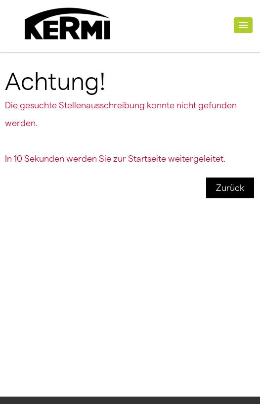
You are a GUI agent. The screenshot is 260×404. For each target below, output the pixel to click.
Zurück (230, 187)
